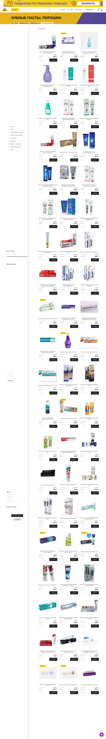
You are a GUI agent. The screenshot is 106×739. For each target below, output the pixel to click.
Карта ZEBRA (79, 9)
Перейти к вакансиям (30, 727)
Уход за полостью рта (36, 23)
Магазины (62, 9)
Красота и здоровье (24, 23)
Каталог (15, 9)
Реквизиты (27, 729)
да (8, 509)
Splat (9, 500)
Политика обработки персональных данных (80, 726)
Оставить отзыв (50, 725)
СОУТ (26, 731)
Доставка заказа (51, 723)
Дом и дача (13, 138)
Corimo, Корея (12, 378)
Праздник (13, 141)
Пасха (12, 150)
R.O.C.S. (10, 498)
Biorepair (11, 374)
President (10, 496)
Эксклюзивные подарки (16, 132)
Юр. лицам (70, 9)
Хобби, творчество (15, 147)
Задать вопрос (28, 725)
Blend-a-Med (11, 494)
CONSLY (11, 376)
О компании (28, 718)
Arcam (10, 372)
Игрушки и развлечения (16, 135)
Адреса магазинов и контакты (32, 720)
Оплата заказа (50, 720)
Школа (12, 126)
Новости (27, 723)
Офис (11, 129)
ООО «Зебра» (77, 728)
